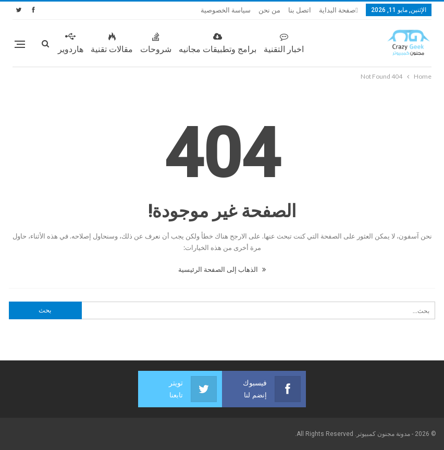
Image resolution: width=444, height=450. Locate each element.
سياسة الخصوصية (226, 10)
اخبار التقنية (283, 43)
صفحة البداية (337, 10)
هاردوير (70, 43)
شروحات (156, 43)
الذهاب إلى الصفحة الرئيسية (222, 269)
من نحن (269, 10)
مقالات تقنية (112, 43)
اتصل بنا (299, 10)
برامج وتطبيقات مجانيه (217, 43)
